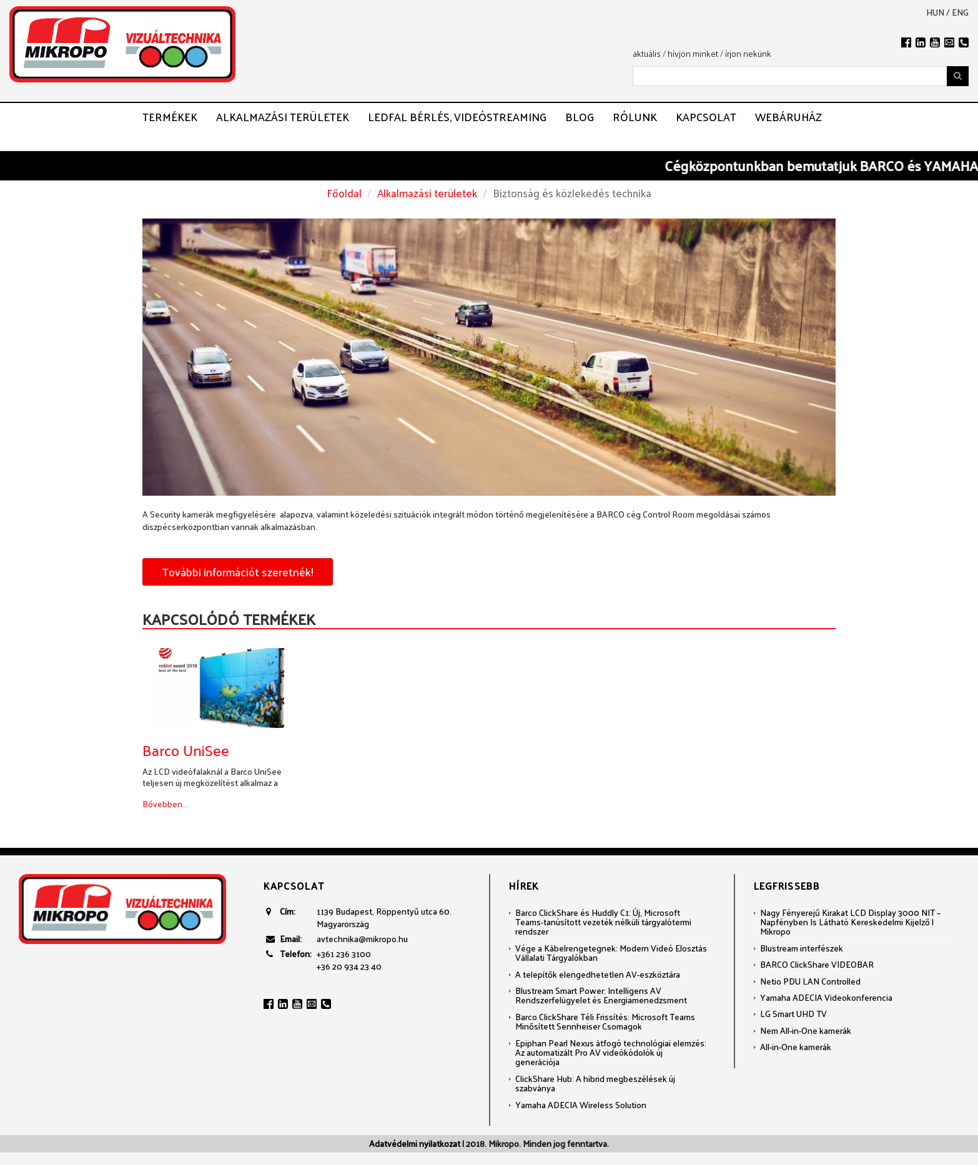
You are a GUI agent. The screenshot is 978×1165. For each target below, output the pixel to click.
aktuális (647, 53)
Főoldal (344, 193)
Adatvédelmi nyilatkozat (414, 1143)
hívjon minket (693, 53)
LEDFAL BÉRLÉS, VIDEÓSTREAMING (457, 117)
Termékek (169, 117)
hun (935, 12)
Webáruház (788, 117)
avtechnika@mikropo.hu (362, 938)
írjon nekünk (748, 53)
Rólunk (635, 117)
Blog (579, 117)
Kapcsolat (706, 117)
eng (960, 12)
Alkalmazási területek (282, 117)
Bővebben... (165, 804)
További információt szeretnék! (238, 571)
